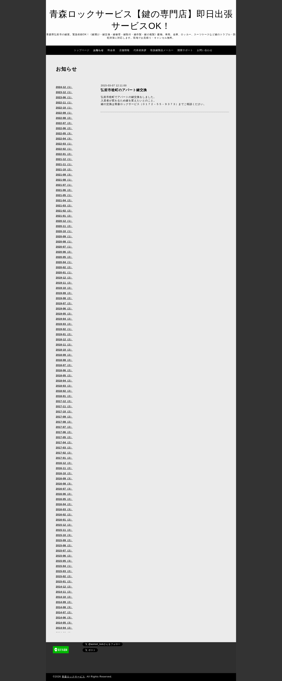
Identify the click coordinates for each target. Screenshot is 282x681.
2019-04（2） (64, 319)
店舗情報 (124, 50)
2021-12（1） (64, 159)
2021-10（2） (64, 169)
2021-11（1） (64, 164)
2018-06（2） (64, 370)
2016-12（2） (64, 463)
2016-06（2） (64, 494)
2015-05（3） (64, 561)
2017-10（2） (64, 411)
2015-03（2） (64, 571)
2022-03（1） (64, 143)
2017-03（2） (64, 447)
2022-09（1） (64, 113)
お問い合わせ (204, 50)
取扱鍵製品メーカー (161, 50)
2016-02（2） (64, 514)
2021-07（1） (64, 185)
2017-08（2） (64, 422)
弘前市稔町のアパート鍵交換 (124, 90)
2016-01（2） (64, 519)
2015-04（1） (64, 566)
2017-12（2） (64, 401)
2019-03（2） (64, 324)
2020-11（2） (64, 226)
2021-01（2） (64, 216)
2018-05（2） (64, 375)
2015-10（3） (64, 535)
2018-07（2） (64, 365)
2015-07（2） (64, 550)
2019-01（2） (64, 334)
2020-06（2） (64, 252)
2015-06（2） (64, 555)
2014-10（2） (64, 597)
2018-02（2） (64, 391)
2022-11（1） (64, 102)
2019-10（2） (64, 288)
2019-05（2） (64, 313)
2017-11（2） (64, 406)
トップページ (81, 50)
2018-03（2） (64, 385)
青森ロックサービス (73, 676)
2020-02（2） (64, 267)
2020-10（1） (64, 231)
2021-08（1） (64, 179)
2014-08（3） (64, 607)
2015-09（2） (64, 540)
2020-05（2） (64, 257)
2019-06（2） (64, 308)
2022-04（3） (64, 138)
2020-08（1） (64, 241)
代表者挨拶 (139, 50)
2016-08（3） (64, 483)
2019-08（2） (64, 298)
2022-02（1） (64, 149)
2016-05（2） (64, 499)
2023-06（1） (64, 97)
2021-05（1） (64, 195)
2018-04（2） (64, 380)
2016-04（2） (64, 504)
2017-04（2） (64, 442)
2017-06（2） (64, 432)
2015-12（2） (64, 525)
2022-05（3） (64, 133)
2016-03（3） (64, 509)
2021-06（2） (64, 190)
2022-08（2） (64, 118)
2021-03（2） (64, 205)
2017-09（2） (64, 416)
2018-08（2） (64, 360)
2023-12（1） (64, 92)
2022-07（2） (64, 123)
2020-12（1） (64, 221)
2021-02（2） (64, 210)
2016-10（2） (64, 473)
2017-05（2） (64, 437)
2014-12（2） (64, 586)
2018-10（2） (64, 349)
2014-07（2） (64, 612)
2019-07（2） (64, 303)
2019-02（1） (64, 329)
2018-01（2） (64, 396)
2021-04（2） (64, 200)
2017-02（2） (64, 452)
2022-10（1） (64, 107)
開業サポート (185, 50)
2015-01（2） (64, 581)
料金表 (111, 50)
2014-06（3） (64, 617)
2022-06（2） (64, 128)
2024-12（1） (64, 87)
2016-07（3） (64, 488)
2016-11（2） (64, 468)
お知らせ (98, 50)
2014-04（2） (64, 628)
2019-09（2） (64, 293)
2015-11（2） (64, 530)
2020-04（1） (64, 262)
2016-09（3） (64, 478)
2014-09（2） (64, 602)
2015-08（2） (64, 545)
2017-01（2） (64, 458)
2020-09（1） (64, 236)
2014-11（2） (64, 591)
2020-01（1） (64, 272)
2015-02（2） (64, 576)
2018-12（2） (64, 339)
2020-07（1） (64, 246)
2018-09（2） (64, 355)
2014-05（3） (64, 622)
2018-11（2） (64, 344)
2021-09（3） (64, 174)
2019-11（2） (64, 282)
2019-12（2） (64, 277)
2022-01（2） (64, 154)
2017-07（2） (64, 427)
